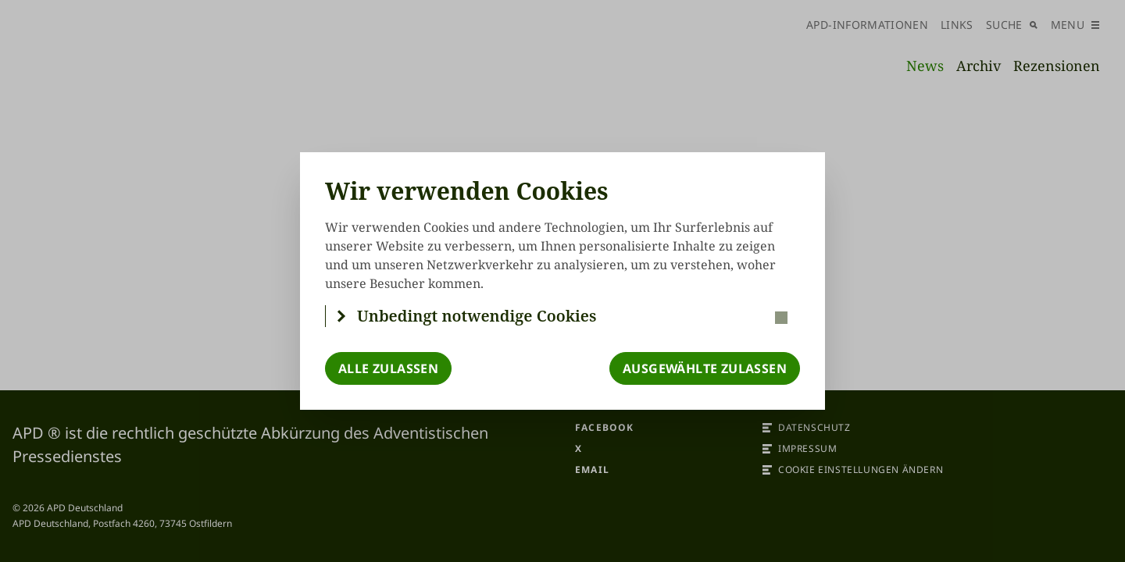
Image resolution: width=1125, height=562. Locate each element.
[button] (563, 316)
